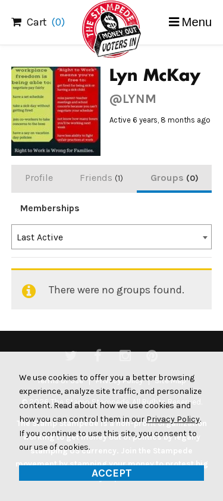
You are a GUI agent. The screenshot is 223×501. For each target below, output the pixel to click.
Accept (112, 473)
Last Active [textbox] (40, 237)
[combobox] (111, 236)
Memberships (50, 208)
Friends (101, 177)
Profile (39, 177)
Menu (197, 22)
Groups (174, 177)
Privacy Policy (173, 419)
